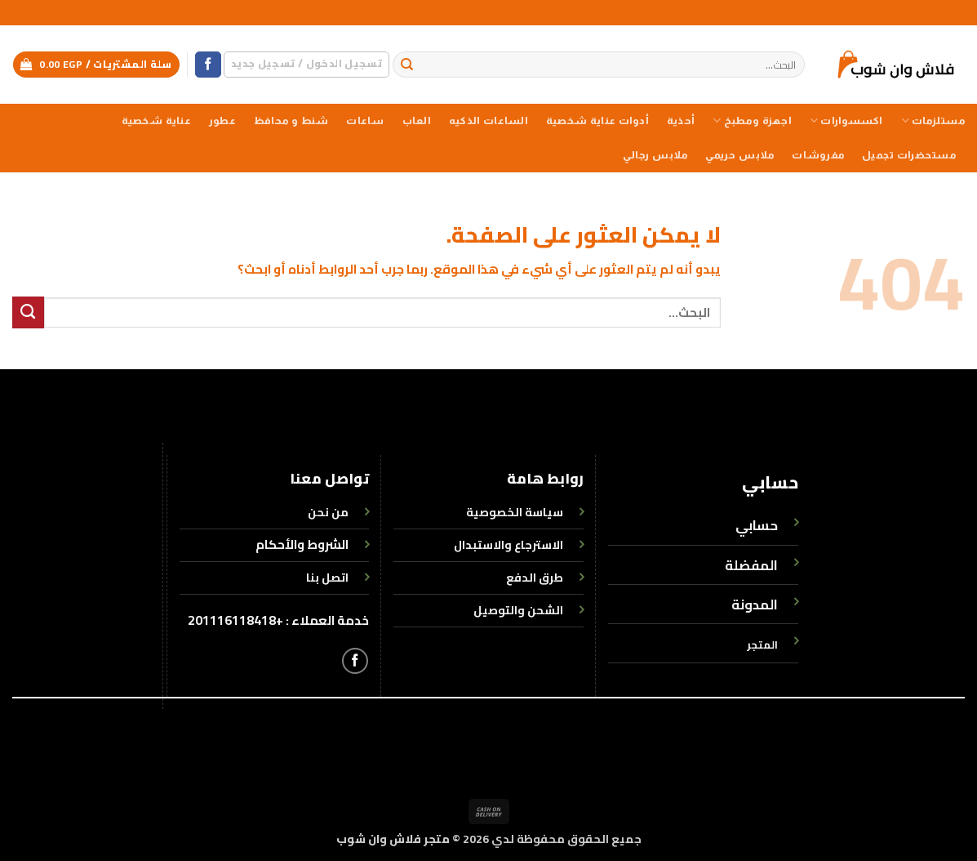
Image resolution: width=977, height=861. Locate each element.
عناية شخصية (156, 121)
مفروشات (818, 155)
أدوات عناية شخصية (597, 121)
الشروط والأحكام (302, 544)
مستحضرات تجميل (909, 155)
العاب (416, 121)
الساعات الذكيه (488, 121)
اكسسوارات (846, 120)
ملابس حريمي (739, 155)
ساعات (365, 121)
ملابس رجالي (655, 155)
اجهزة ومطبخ (752, 120)
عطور (222, 121)
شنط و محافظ (291, 121)
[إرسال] (407, 64)
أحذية (681, 121)
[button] (306, 64)
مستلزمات (933, 120)
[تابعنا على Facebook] (208, 64)
